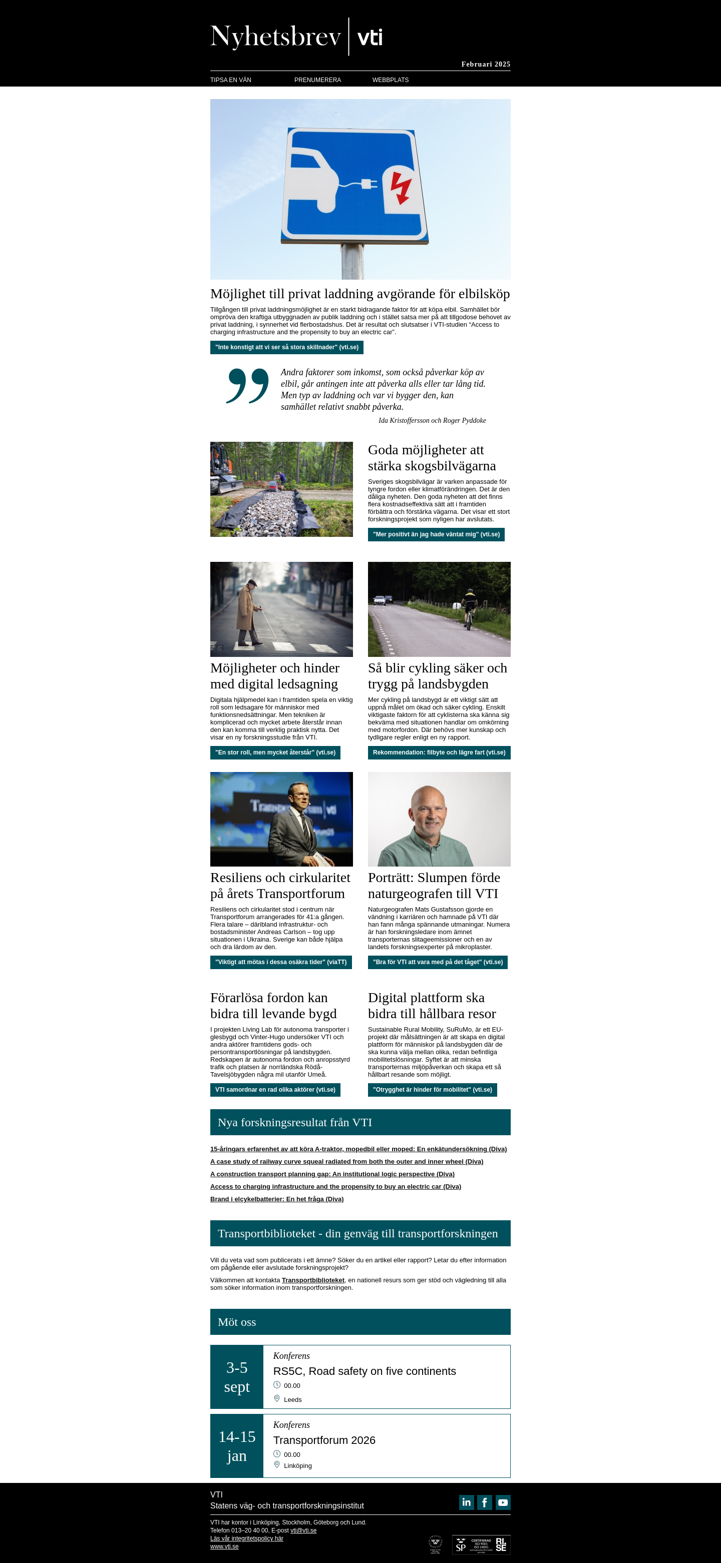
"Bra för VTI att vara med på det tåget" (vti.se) (438, 962)
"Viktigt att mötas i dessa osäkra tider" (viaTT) (281, 962)
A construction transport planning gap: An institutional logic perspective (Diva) (332, 1174)
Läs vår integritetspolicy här (246, 1538)
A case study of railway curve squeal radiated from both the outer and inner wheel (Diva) (347, 1161)
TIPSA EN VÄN (230, 80)
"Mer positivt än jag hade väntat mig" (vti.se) (436, 534)
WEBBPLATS (391, 80)
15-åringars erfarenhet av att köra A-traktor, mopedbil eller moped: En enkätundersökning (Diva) (358, 1149)
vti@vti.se (303, 1530)
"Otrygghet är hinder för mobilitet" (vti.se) (432, 1089)
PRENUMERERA (317, 80)
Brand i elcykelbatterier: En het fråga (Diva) (277, 1199)
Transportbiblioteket (313, 1280)
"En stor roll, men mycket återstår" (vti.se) (275, 752)
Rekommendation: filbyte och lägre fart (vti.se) (439, 752)
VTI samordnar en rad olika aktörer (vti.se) (275, 1089)
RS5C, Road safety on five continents (365, 1371)
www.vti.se (224, 1546)
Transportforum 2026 (324, 1440)
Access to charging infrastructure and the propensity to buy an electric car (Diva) (335, 1186)
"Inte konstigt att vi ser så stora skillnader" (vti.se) (286, 347)
